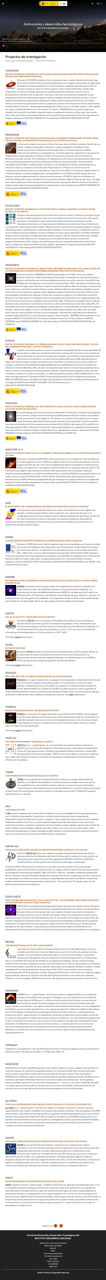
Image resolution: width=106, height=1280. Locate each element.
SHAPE (20, 1145)
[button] (3, 45)
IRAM (53, 1251)
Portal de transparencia (53, 1256)
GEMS (8, 1185)
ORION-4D (31, 853)
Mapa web (53, 1266)
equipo (17, 637)
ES (99, 3)
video (71, 694)
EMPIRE (20, 586)
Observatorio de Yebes (53, 1246)
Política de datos (53, 1261)
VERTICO (21, 745)
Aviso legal (53, 1259)
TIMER (20, 779)
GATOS (30, 620)
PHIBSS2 (21, 714)
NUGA (30, 651)
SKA (9, 813)
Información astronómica (53, 1253)
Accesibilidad (53, 1264)
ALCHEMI (9, 1108)
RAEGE (53, 1248)
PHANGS (21, 680)
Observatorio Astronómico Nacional (53, 1243)
